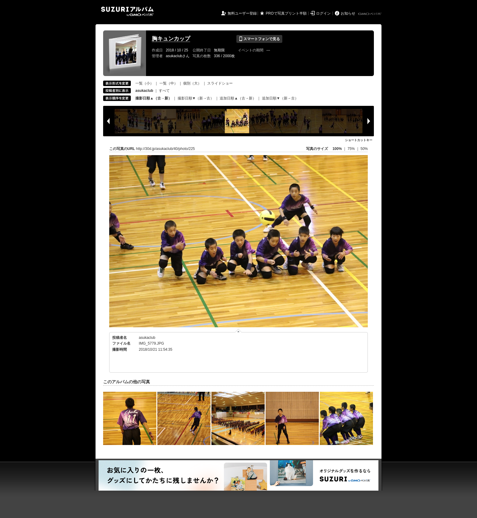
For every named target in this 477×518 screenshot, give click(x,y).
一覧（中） (168, 83)
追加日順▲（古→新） (238, 98)
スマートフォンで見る (259, 39)
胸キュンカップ (171, 39)
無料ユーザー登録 (242, 13)
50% (364, 149)
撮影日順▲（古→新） (153, 98)
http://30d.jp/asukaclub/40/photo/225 (165, 149)
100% (337, 149)
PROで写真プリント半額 (286, 13)
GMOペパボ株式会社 (370, 14)
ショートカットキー (358, 140)
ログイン (323, 13)
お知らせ (348, 13)
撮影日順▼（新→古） (196, 98)
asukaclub (147, 337)
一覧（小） (144, 83)
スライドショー (220, 83)
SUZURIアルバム (127, 11)
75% (351, 149)
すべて (164, 91)
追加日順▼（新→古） (280, 98)
